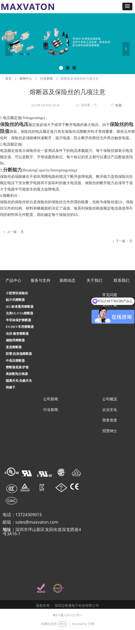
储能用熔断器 (15, 340)
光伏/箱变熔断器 (17, 334)
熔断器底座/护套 (17, 367)
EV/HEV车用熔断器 (20, 327)
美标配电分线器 (17, 374)
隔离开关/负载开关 (19, 381)
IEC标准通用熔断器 (19, 307)
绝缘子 (10, 387)
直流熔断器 (14, 347)
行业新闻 (46, 78)
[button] (127, 6)
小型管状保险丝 (17, 293)
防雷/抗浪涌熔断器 (19, 354)
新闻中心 (26, 78)
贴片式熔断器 (15, 300)
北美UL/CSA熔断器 (19, 313)
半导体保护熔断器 (18, 320)
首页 (8, 78)
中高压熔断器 (15, 360)
